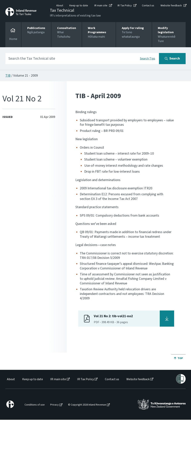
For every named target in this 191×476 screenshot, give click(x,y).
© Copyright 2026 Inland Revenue (87, 404)
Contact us (148, 5)
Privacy (54, 404)
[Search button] (172, 58)
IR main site (100, 5)
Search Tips (147, 58)
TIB (8, 75)
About (59, 5)
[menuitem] (10, 379)
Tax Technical (62, 10)
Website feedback (171, 5)
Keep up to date (78, 5)
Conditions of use (35, 404)
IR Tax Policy (125, 5)
